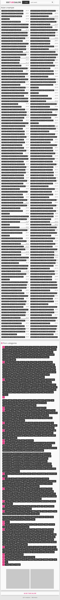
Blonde (31, 372)
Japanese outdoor (35, 19)
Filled (23, 131)
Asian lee (21, 246)
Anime (15, 347)
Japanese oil (12, 197)
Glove (11, 425)
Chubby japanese (24, 43)
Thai (32, 222)
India (18, 440)
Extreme (18, 408)
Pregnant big (34, 517)
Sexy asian (47, 106)
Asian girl (12, 274)
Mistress (10, 493)
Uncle (13, 271)
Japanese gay (34, 60)
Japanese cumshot (14, 63)
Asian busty (33, 139)
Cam (39, 392)
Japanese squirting (43, 65)
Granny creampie (45, 222)
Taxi (50, 547)
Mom (7, 488)
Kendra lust (18, 473)
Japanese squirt (34, 65)
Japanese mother (7, 463)
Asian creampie (19, 10)
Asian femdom (7, 359)
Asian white (13, 164)
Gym (43, 425)
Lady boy (10, 318)
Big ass (14, 364)
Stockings (50, 529)
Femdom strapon (7, 420)
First (56, 413)
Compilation (9, 382)
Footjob (33, 128)
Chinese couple (52, 389)
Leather (25, 481)
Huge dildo (14, 433)
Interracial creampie (44, 197)
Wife (17, 115)
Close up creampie (23, 74)
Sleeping (38, 529)
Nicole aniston (35, 501)
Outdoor (33, 506)
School (42, 532)
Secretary (41, 246)
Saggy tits (18, 542)
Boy (10, 364)
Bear (39, 362)
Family (43, 410)
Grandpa (31, 423)
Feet (28, 410)
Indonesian (33, 208)
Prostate (41, 517)
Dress (21, 405)
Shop (53, 537)
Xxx (3, 298)
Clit (16, 387)
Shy (49, 542)
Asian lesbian (21, 349)
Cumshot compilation (26, 389)
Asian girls (22, 337)
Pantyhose (14, 511)
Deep (25, 403)
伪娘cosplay (51, 274)
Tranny (45, 547)
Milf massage (6, 498)
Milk (17, 488)
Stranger (33, 106)
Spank (23, 529)
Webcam (12, 559)
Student (5, 532)
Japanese (4, 71)
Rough (22, 524)
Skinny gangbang (52, 180)
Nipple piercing (44, 501)
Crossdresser (22, 382)
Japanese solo (16, 453)
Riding (46, 524)
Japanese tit (45, 76)
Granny (18, 423)
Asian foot (42, 352)
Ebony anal (34, 408)
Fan (48, 323)
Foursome (21, 420)
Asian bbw (41, 84)
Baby (35, 367)
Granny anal (47, 423)
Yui (31, 76)
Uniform (13, 554)
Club (15, 392)
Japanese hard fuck (35, 10)
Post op (44, 126)
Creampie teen (13, 257)
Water (51, 559)
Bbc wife (22, 362)
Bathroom (4, 326)
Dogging (38, 403)
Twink (33, 552)
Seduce (3, 243)
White (32, 98)
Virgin (7, 557)
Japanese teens (18, 128)
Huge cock (5, 438)
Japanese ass (13, 205)
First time (9, 415)
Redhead (17, 527)
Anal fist (36, 349)
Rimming (40, 524)
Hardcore (25, 433)
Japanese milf (5, 16)
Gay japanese (43, 35)
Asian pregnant (44, 54)
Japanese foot (34, 271)
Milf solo (53, 493)
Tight (45, 552)
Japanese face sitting (6, 35)
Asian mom (22, 186)
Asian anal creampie (15, 84)
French (15, 415)
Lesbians (30, 478)
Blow (47, 374)
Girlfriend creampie (14, 27)
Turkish (26, 547)
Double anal (7, 82)
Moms (16, 493)
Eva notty (24, 408)
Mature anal (35, 491)
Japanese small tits (14, 227)
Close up (5, 394)
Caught (5, 389)
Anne (48, 347)
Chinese (33, 21)
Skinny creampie (43, 178)
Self (38, 542)
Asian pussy (45, 307)
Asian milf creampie (14, 60)
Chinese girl (16, 389)
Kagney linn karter (51, 473)
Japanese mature (40, 74)
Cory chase (33, 392)
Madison (41, 224)
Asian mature (14, 137)
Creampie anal (13, 142)
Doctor (15, 400)
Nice (22, 276)
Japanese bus (8, 145)
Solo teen (19, 544)
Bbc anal (24, 369)
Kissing (34, 473)
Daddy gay (19, 403)
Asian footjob (44, 128)
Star (30, 542)
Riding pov (22, 109)
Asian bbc (53, 347)
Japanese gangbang (46, 117)
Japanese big (44, 10)
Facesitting (33, 410)
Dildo (23, 400)
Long (27, 486)
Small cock (41, 213)
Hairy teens (21, 90)
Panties (17, 517)
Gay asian (33, 104)
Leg (34, 481)
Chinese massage (7, 392)
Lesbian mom (48, 483)
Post (32, 126)
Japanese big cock (47, 82)
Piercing (23, 514)
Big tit (41, 202)
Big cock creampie (23, 296)
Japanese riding (23, 35)
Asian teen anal (14, 112)
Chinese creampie (52, 21)
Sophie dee (50, 539)
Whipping (30, 559)
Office (10, 506)
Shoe (38, 534)
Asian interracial (49, 150)
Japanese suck (34, 191)
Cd (3, 382)
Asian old (12, 202)
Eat (45, 408)
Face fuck (21, 418)
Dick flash (4, 318)
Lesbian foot (37, 478)
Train (55, 549)
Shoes (46, 532)
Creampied (45, 296)
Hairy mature (52, 435)
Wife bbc (24, 559)
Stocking (44, 529)
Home (10, 435)
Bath (12, 41)
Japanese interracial (37, 466)
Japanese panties (21, 46)
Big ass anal (42, 374)
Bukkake (52, 364)
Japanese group (34, 68)
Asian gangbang (34, 180)
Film (4, 415)
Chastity (20, 387)
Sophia (21, 307)
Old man (16, 506)
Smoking (43, 534)
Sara (15, 32)
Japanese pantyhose (6, 167)
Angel (18, 357)
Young (7, 564)
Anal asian (41, 194)
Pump (3, 197)
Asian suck (51, 309)
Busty (35, 374)
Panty (37, 205)
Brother (39, 369)
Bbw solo (5, 369)
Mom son (37, 488)
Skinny (26, 532)
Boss (30, 367)
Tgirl (40, 307)
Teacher (12, 547)
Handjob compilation (47, 433)
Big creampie (42, 13)
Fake (47, 413)
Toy (33, 549)
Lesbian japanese (34, 486)
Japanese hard (13, 139)
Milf (26, 488)
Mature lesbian (24, 496)
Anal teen (38, 357)
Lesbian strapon (7, 481)
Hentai (7, 430)
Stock (9, 544)
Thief (51, 549)
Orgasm (22, 506)
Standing (21, 539)
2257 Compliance (26, 597)
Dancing (44, 403)
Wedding (45, 559)
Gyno (40, 423)
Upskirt (7, 554)
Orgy (38, 506)
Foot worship (9, 413)
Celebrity (49, 382)
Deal (22, 298)
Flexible (43, 413)
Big (21, 364)
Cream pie (41, 43)
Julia (24, 448)
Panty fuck (12, 312)
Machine (42, 491)
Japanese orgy (12, 16)
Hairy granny (13, 438)
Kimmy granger (41, 473)
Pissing (50, 511)
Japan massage (19, 52)
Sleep (19, 529)
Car (39, 382)
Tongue (5, 552)
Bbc (28, 362)
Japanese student (7, 461)
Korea (12, 473)
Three (46, 549)
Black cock (37, 372)
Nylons (10, 504)
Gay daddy (8, 423)
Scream (12, 175)
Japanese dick (42, 301)
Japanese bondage (35, 186)
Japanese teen (34, 57)
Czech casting (49, 392)
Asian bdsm (32, 357)
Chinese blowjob (15, 68)
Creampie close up (20, 312)
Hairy (3, 117)
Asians (44, 98)
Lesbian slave (52, 481)
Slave (15, 532)
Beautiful (19, 367)
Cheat (35, 389)
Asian (32, 41)
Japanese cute (11, 71)
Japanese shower (18, 41)
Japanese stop (51, 158)
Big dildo (15, 372)
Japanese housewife (6, 120)
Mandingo (43, 488)
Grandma (5, 425)
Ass (30, 347)
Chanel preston (16, 384)
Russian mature (15, 524)
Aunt (37, 352)
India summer (29, 440)
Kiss (24, 473)
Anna (7, 197)
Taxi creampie (46, 268)
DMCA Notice (34, 597)
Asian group (42, 120)
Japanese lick (13, 46)
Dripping (20, 238)
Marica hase (27, 493)
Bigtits (44, 369)
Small (51, 532)
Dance (4, 400)
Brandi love (6, 367)
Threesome (6, 549)
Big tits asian (21, 142)
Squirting (33, 235)
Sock (29, 537)
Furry (32, 82)
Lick (30, 481)
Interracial (12, 440)
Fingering (34, 418)
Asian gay (4, 38)
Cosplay (33, 183)
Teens (10, 552)
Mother (31, 488)
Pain (4, 517)
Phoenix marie (19, 519)
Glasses (48, 425)
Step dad (53, 542)
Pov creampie (51, 126)
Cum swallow (25, 392)
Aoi (31, 320)
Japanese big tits (35, 38)
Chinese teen (35, 384)
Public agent (10, 517)
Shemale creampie (20, 38)
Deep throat (12, 403)
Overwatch (50, 175)
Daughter (29, 400)
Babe (49, 369)
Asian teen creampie (23, 257)
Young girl (17, 564)
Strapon (11, 532)
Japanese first (24, 230)
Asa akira (4, 307)
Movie (20, 493)
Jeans (13, 450)
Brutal (9, 372)
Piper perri (27, 519)
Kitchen (29, 473)
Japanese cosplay (43, 57)
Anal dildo (5, 357)
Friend (32, 415)
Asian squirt (51, 65)
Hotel (20, 433)
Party (55, 511)
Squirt (33, 529)
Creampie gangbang (6, 79)
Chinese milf (6, 387)
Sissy (37, 532)
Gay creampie (53, 104)
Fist (39, 410)
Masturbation (15, 491)
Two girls (47, 24)
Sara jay (29, 534)
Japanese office (5, 115)
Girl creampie (22, 49)
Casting (16, 382)
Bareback (18, 254)
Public (24, 511)
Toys (20, 552)
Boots (44, 362)
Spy (9, 534)
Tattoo (18, 549)
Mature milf (20, 139)
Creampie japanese (52, 137)
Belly (26, 372)
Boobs (34, 369)
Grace (17, 189)
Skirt (33, 539)
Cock (19, 392)
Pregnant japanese (53, 54)
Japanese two (51, 238)
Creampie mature (43, 309)
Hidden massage (18, 435)
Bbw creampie (16, 318)
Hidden (27, 430)
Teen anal (27, 549)
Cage (43, 392)
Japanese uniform (35, 145)
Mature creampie (42, 32)
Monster (28, 491)
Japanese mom (5, 186)
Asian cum (18, 131)
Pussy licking (6, 519)
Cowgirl (12, 128)
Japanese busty (51, 10)
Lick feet (14, 486)
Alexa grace (46, 357)
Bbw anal (13, 367)
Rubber (5, 527)
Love (11, 483)
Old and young (13, 509)
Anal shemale (42, 101)
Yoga (12, 564)
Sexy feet (23, 534)
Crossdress (27, 387)
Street (48, 537)
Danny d (47, 400)
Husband (44, 435)
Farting (21, 413)
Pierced (27, 517)
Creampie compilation (45, 68)
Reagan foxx (29, 524)
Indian (7, 440)
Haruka (53, 320)
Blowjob (4, 131)
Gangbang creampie (17, 145)
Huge (54, 430)
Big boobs (4, 276)
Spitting (16, 285)
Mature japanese (36, 498)
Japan (3, 52)
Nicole (28, 501)
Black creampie (7, 377)
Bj (18, 364)
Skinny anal (43, 542)
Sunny (32, 287)
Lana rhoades (6, 486)
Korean (3, 65)
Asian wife (49, 27)
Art (29, 354)
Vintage (12, 557)
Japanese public (44, 227)
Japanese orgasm (49, 84)
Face (3, 57)
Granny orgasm (44, 428)
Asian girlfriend (24, 27)
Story (20, 537)
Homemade (41, 430)
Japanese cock (5, 169)
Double (32, 205)
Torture (13, 549)
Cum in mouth (47, 387)
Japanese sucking (23, 93)
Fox (39, 418)
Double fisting (27, 405)
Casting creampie (14, 337)
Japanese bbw (34, 84)
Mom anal (5, 496)
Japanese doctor (5, 134)
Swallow (34, 537)
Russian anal (42, 71)
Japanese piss (27, 456)
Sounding (25, 542)
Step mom (5, 537)
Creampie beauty (52, 205)
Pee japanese (50, 167)
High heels (48, 430)
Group (36, 423)
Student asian (42, 265)
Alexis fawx (50, 352)
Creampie (4, 10)
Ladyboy (38, 128)
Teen (7, 547)
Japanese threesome (49, 46)
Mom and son (6, 491)
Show (16, 539)
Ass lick (18, 208)
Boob (18, 377)
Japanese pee (5, 30)
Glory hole (54, 425)
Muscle (50, 488)
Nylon (7, 501)
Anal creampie (12, 30)
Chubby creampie (53, 30)
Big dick (12, 369)
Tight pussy (51, 552)
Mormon (14, 498)
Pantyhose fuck (15, 167)
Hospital (22, 134)
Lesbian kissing (39, 483)
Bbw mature (45, 372)
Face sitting (39, 415)
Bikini (53, 369)
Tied (36, 549)
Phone (33, 514)
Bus (3, 145)
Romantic (33, 161)
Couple (12, 233)
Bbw (7, 362)
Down (54, 82)
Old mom (51, 506)
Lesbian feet (45, 478)
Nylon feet (22, 501)
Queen (7, 522)
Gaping (36, 428)
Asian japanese (53, 293)
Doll (52, 400)
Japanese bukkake (41, 169)
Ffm (20, 415)
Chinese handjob (6, 68)
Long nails (5, 483)
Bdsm (17, 362)
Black (35, 362)
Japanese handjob (12, 148)
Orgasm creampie (43, 304)
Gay (14, 423)
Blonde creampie (43, 95)
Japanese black (11, 13)
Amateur (53, 349)
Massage (12, 488)
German (16, 425)
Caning (43, 382)
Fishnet (6, 211)
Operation (4, 189)
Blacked (5, 364)
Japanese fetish (42, 298)
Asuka (41, 276)
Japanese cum (51, 134)
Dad (19, 400)
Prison (46, 517)
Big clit (4, 372)
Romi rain (51, 524)
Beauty (46, 364)
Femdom (23, 410)
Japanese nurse (46, 453)
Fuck (52, 413)
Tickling (40, 547)
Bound (4, 374)
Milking (5, 493)
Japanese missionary (44, 249)
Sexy (16, 537)
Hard (4, 433)
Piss (28, 511)
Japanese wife (34, 27)
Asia (37, 21)
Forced (48, 410)
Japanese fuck (42, 189)
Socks (4, 534)
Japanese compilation (49, 60)
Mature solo (46, 493)
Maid (47, 491)
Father (16, 413)
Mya (50, 224)
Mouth (11, 496)
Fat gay (16, 418)
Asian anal (33, 24)
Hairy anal (14, 82)
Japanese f (51, 19)
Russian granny (25, 527)
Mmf (31, 496)
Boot (29, 369)
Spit (3, 285)
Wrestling (18, 559)
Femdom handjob (7, 418)
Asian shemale (52, 128)
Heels (12, 430)
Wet (55, 559)
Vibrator (23, 557)
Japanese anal (5, 287)
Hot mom (37, 433)
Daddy (9, 400)
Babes (42, 377)
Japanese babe (53, 249)
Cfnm (41, 384)
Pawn (33, 519)
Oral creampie (49, 208)
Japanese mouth (34, 52)
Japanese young (23, 156)
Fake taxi (46, 415)
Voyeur (17, 557)
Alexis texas (31, 352)
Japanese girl (16, 35)
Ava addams (6, 349)
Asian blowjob (24, 79)
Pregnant (8, 511)
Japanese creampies (22, 32)
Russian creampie (43, 30)
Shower (49, 534)
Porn (37, 514)
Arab (26, 347)
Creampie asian (14, 104)
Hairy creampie (13, 90)
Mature (22, 488)
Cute (12, 387)
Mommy (39, 493)
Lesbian (8, 478)
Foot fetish (36, 413)
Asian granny (50, 172)
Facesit (15, 420)
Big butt (30, 377)
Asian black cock (49, 257)
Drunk (34, 400)
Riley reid (10, 527)
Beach (35, 364)
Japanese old (47, 41)
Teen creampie (34, 63)
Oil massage (28, 509)
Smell (11, 537)
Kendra (5, 476)
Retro (35, 524)
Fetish (28, 415)
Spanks (11, 539)
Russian (8, 524)
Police (28, 514)
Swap (4, 544)
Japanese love (11, 10)
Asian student (50, 265)
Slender (20, 153)
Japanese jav (21, 293)
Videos (18, 276)
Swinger (13, 534)
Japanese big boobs (6, 21)
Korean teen (9, 65)
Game (26, 425)
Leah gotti (31, 483)
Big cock (25, 367)
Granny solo (13, 428)
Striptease (28, 539)
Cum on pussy (48, 112)
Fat (4, 413)
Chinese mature (7, 384)
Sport (24, 537)
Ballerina (38, 115)
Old (6, 506)
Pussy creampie (52, 307)
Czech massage (26, 384)
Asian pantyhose (7, 352)
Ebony (12, 408)
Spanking (14, 529)
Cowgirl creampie (14, 109)
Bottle (9, 374)
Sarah (13, 544)
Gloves (21, 425)
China (12, 379)
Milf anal (43, 496)
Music (33, 493)
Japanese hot (49, 169)
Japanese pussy (43, 52)
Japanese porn (49, 120)
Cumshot (4, 183)
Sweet (3, 32)
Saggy (54, 534)
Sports (38, 539)
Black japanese (19, 13)
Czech (29, 382)
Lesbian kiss (21, 486)
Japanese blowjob (6, 54)
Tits (22, 549)
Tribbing (41, 549)
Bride (30, 364)
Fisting (17, 410)
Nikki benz (52, 501)
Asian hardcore (51, 178)
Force (53, 410)
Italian (22, 440)
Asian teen (41, 63)
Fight (31, 413)
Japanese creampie (43, 16)
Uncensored (20, 554)
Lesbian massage (17, 481)
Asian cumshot (13, 74)
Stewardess (23, 167)
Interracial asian (20, 164)
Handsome (33, 430)
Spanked (21, 532)
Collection (29, 379)
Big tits (26, 364)
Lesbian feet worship (41, 481)
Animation (42, 347)
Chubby (34, 382)
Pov (18, 514)
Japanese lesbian (6, 24)
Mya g (46, 224)
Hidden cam (38, 435)
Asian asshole (20, 161)
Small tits (43, 539)
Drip (22, 95)
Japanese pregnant (35, 54)
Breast (14, 374)
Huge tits (5, 435)
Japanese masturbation (43, 109)
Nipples (5, 504)
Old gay (27, 506)
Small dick (20, 211)
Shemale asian (21, 304)
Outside (21, 509)
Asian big (47, 43)
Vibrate (28, 557)
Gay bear (51, 428)
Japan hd (41, 191)
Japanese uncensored (17, 120)
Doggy (16, 405)
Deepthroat (41, 400)
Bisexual (40, 367)
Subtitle (19, 30)
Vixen (33, 557)
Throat (15, 552)
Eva (29, 408)
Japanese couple (51, 79)
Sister (28, 529)
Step (34, 534)
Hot (25, 435)
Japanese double (35, 35)
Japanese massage (10, 52)
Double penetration (8, 405)
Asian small (12, 161)
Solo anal (5, 542)
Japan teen (8, 271)
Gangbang (4, 13)
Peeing (22, 517)
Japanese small (46, 142)
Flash (26, 413)
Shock (40, 296)
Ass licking (42, 354)
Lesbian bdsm (17, 483)
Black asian (52, 372)
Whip (36, 559)
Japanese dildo (5, 219)
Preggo (39, 511)
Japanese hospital (15, 134)
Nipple (16, 501)
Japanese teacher (35, 153)
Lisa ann (24, 478)
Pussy (14, 514)
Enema (7, 408)
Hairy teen (49, 13)
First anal (28, 418)
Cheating (47, 384)
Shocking (52, 296)
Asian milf (19, 16)
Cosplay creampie (53, 337)
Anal (7, 347)
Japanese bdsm (34, 16)
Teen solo (39, 552)
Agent (13, 359)
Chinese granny (50, 379)
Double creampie (20, 76)
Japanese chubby (16, 21)
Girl (52, 423)
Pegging (33, 511)
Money (22, 491)
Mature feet (27, 498)
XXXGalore (13, 2)
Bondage (49, 362)
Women (49, 98)
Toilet (17, 547)
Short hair (40, 46)
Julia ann (14, 445)
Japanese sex (8, 57)
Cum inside (11, 178)
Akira (17, 307)
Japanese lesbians (15, 24)
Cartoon (24, 379)
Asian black (33, 257)
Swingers (43, 537)
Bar (54, 367)
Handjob (17, 430)
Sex (18, 534)
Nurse (11, 501)
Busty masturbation (23, 374)
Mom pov (20, 498)
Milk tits (17, 496)
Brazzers (12, 362)
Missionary (7, 172)
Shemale (8, 529)
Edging (40, 408)
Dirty (34, 405)
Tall (30, 547)
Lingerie (25, 483)
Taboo (54, 547)
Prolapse (44, 511)
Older (32, 211)
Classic (55, 387)
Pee (20, 511)
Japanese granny (38, 41)
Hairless (18, 95)
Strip (34, 542)
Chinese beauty (42, 389)
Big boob (24, 377)
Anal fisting (36, 347)
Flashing (44, 418)
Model (51, 491)
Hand (8, 433)
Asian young (54, 287)
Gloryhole (5, 428)
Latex (12, 478)
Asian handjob (50, 252)
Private (46, 104)
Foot (12, 410)
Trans (34, 547)
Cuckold (43, 379)
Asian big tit (52, 331)
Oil (42, 279)
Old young (5, 509)
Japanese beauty (5, 49)
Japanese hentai (15, 282)
